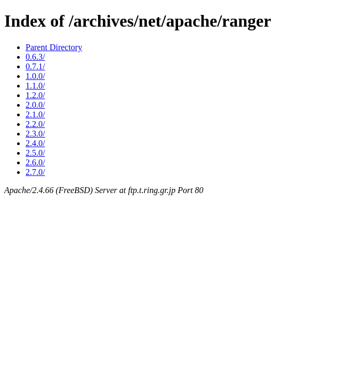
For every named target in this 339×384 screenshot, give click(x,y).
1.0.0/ (35, 76)
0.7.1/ (35, 66)
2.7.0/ (35, 172)
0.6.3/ (35, 56)
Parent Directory (54, 47)
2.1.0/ (35, 114)
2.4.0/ (35, 143)
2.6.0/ (35, 162)
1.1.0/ (35, 85)
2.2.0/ (35, 124)
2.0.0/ (35, 104)
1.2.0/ (35, 95)
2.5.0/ (35, 152)
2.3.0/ (35, 133)
